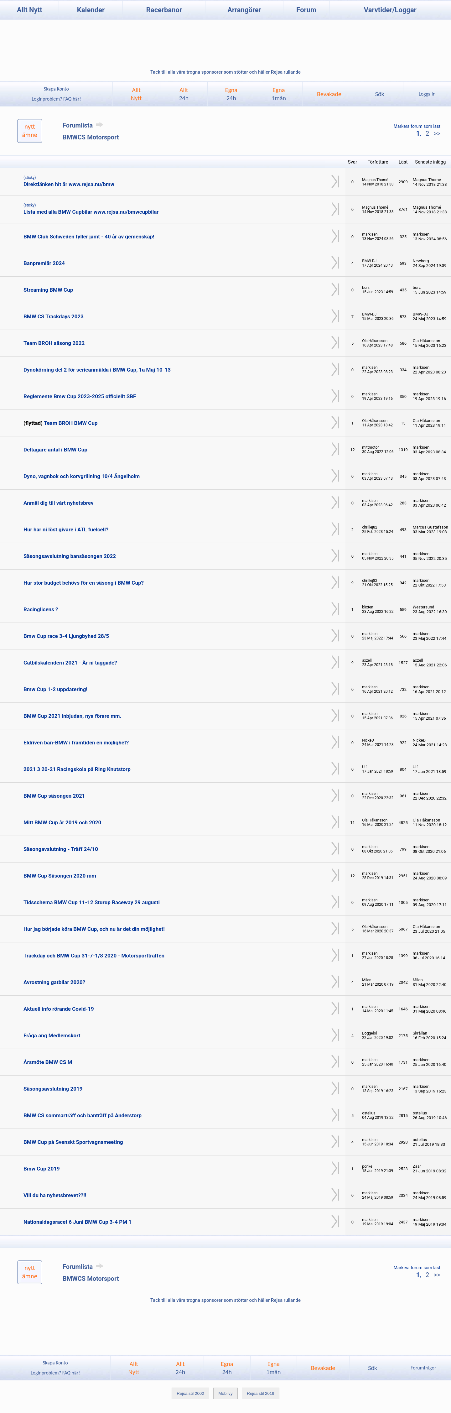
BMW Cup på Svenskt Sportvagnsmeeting (73, 1142)
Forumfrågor (423, 1368)
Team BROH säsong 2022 (54, 343)
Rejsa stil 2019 (260, 1393)
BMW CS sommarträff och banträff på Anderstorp (82, 1115)
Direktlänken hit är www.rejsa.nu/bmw (68, 184)
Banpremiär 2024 (44, 263)
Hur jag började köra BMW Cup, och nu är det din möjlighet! (94, 929)
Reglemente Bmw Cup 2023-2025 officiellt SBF (79, 396)
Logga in (427, 94)
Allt (184, 94)
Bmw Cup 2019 (41, 1168)
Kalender (91, 10)
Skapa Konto (56, 89)
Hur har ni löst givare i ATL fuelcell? (65, 529)
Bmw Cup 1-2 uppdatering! (55, 689)
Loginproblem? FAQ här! (56, 99)
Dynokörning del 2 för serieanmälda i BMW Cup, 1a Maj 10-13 (97, 370)
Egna (231, 94)
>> (436, 133)
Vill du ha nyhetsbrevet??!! (54, 1195)
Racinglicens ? (40, 609)
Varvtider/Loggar (390, 10)
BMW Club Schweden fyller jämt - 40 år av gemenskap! (88, 236)
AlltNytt (136, 94)
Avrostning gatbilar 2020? (54, 982)
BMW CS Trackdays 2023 (53, 316)
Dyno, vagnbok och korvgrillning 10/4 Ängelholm (81, 476)
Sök (379, 94)
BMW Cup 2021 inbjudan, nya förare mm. (72, 716)
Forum (306, 10)
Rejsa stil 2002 (190, 1393)
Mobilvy (225, 1393)
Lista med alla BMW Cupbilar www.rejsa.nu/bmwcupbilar (91, 212)
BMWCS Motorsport (91, 137)
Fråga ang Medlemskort (51, 1035)
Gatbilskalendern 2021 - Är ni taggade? (70, 663)
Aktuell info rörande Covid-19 (58, 1009)
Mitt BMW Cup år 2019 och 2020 (62, 822)
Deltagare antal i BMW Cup (55, 449)
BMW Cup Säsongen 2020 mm (59, 876)
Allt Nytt (29, 10)
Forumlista (84, 125)
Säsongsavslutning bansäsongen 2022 (69, 556)
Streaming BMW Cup (48, 290)
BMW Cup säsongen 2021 (54, 796)
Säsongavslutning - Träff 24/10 (60, 849)
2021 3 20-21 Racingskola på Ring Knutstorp (77, 769)
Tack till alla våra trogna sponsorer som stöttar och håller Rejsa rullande (225, 72)
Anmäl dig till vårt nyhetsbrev (58, 503)
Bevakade (329, 94)
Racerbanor (164, 10)
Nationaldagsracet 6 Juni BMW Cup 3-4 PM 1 (77, 1222)
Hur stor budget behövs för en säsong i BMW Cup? (83, 583)
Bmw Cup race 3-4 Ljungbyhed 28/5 (66, 636)
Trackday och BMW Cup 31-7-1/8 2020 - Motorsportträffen (93, 955)
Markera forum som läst (417, 126)
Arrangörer (244, 10)
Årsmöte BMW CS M (47, 1062)
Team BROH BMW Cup (71, 423)
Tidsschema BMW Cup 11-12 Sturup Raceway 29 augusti (91, 902)
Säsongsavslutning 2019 (52, 1089)
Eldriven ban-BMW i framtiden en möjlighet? (76, 742)
